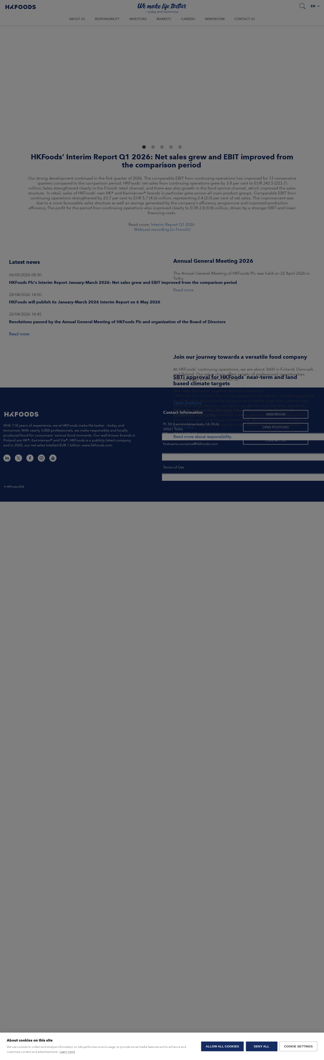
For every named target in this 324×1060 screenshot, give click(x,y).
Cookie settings (298, 1046)
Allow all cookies (222, 1046)
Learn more (67, 1051)
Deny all (261, 1046)
